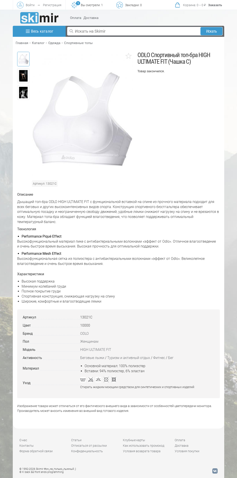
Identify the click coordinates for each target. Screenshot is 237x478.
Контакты (26, 445)
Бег (171, 358)
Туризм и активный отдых (128, 358)
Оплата (75, 18)
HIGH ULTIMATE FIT (95, 350)
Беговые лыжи (92, 358)
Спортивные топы (78, 43)
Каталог (38, 43)
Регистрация (52, 5)
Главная (22, 43)
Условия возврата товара (142, 451)
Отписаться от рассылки (89, 445)
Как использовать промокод (143, 445)
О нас (23, 440)
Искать (211, 31)
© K (41, 472)
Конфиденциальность (87, 451)
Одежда (54, 43)
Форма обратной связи (36, 451)
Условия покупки (187, 451)
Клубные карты (134, 440)
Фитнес (159, 358)
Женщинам (89, 341)
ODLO (84, 333)
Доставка (90, 18)
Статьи (76, 440)
